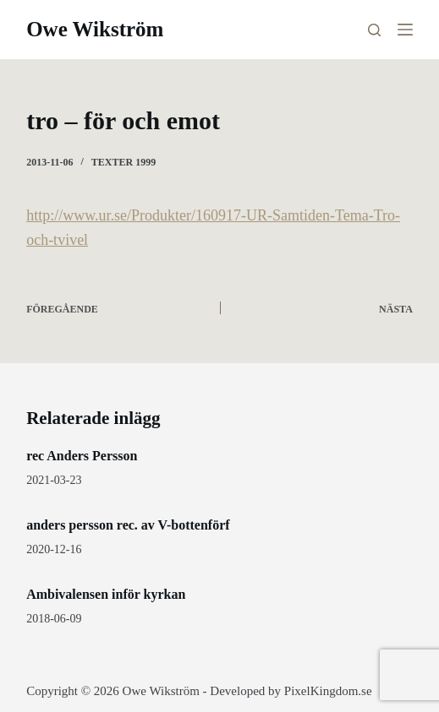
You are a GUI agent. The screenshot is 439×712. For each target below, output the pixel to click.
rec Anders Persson (81, 455)
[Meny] (405, 29)
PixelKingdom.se (328, 691)
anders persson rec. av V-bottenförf (127, 525)
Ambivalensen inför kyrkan (105, 594)
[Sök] (374, 30)
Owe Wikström (94, 29)
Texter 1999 (123, 162)
